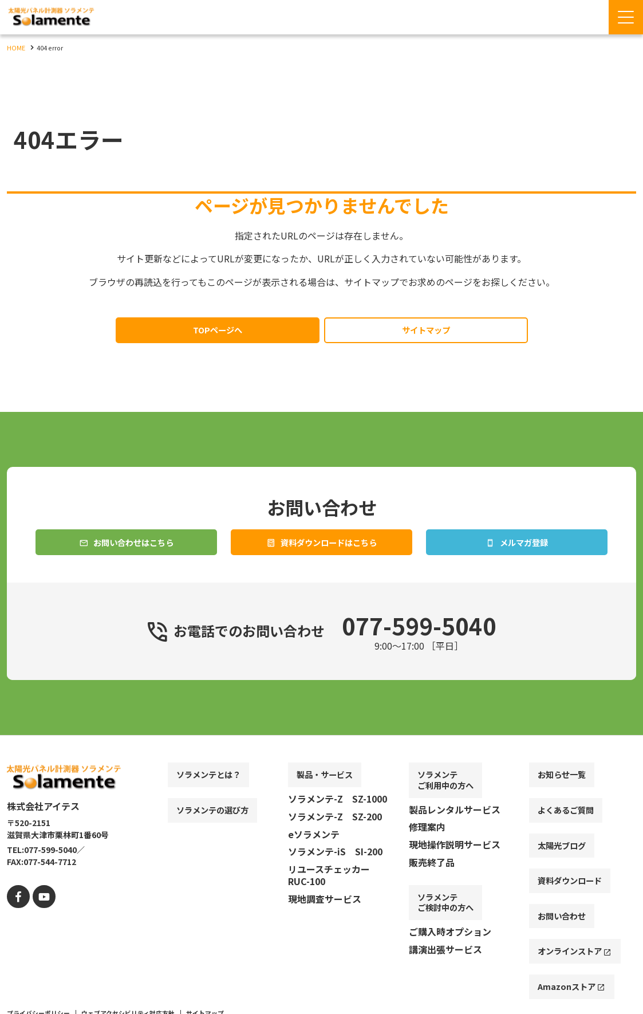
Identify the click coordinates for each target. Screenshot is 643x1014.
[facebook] (17, 919)
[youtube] (40, 919)
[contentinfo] (321, 886)
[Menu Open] (626, 17)
